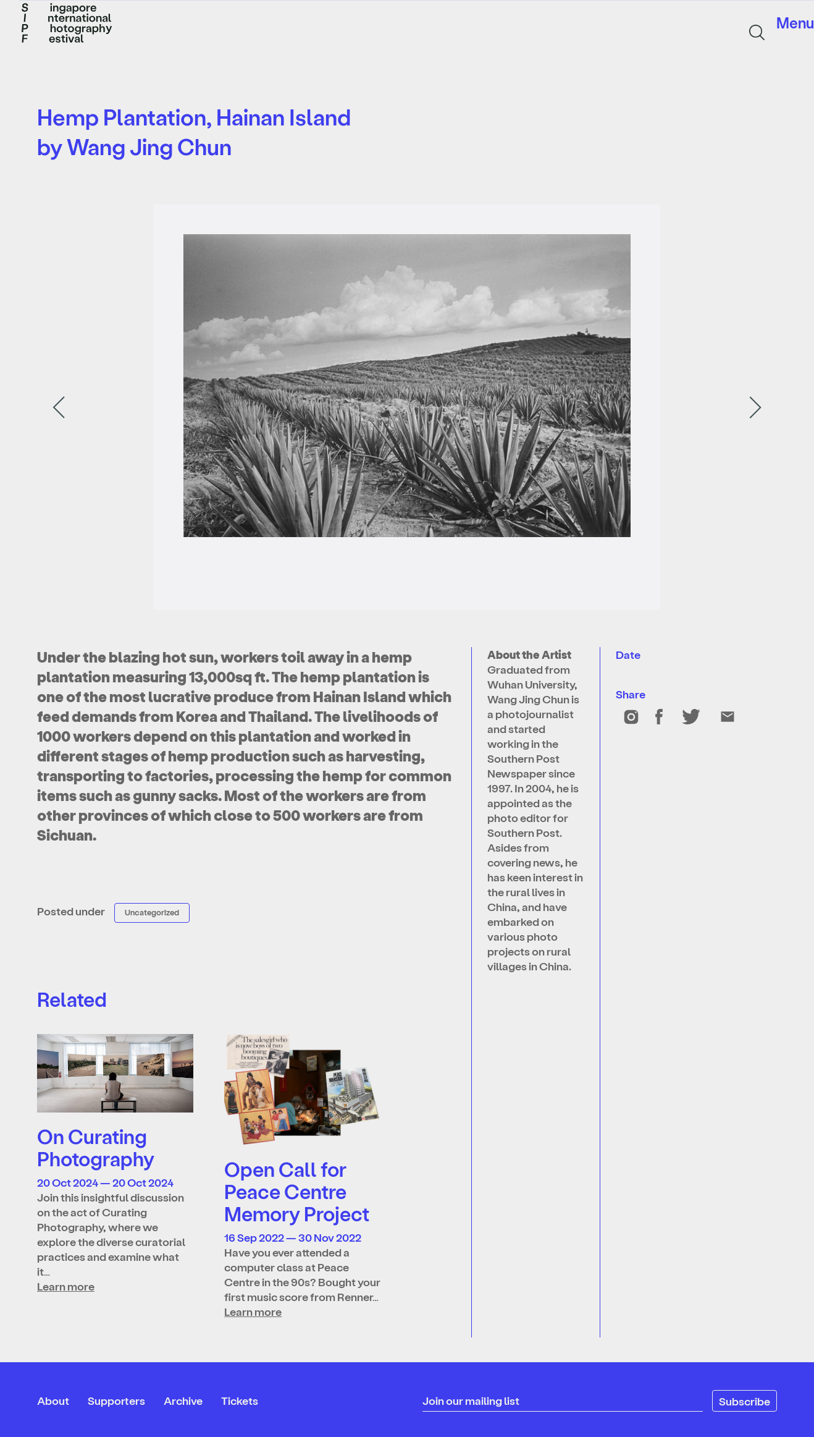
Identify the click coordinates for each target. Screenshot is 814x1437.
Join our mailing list (470, 1400)
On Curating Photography (95, 1147)
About (53, 1400)
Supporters (116, 1400)
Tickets (239, 1400)
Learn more (65, 1285)
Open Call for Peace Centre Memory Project (296, 1191)
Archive (183, 1400)
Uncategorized (152, 912)
